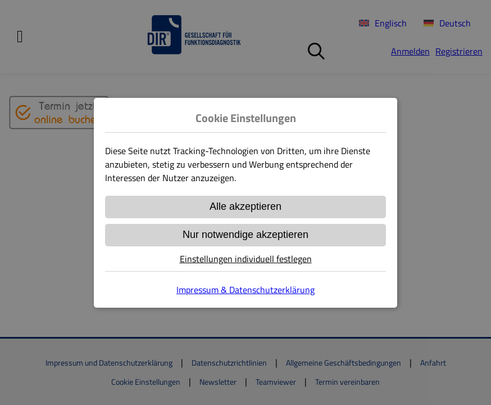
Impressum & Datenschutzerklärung (245, 289)
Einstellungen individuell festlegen (246, 259)
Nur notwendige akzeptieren (245, 234)
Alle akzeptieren (245, 206)
